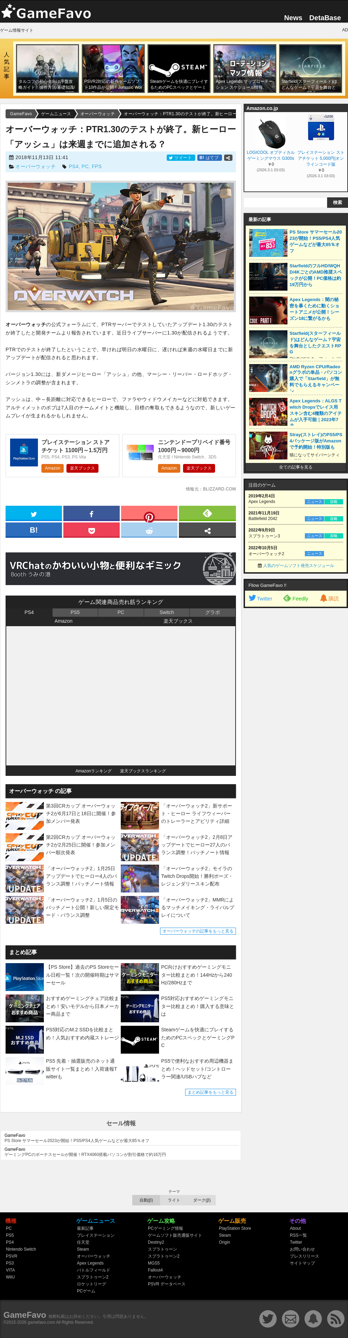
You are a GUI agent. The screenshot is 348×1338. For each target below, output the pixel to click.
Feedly (295, 598)
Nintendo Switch (21, 1249)
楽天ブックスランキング (143, 771)
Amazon (52, 468)
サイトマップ (302, 1263)
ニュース (314, 501)
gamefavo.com (41, 1322)
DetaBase (325, 18)
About (295, 1228)
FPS (97, 166)
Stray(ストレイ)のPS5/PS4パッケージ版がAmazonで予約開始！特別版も (316, 441)
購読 (329, 598)
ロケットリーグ (91, 1284)
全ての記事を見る (296, 467)
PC (85, 166)
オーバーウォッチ (35, 166)
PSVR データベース (166, 1284)
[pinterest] (149, 514)
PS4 (74, 166)
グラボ (212, 612)
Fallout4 (155, 1270)
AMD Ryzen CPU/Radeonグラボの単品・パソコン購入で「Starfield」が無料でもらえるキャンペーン (316, 379)
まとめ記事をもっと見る (211, 1092)
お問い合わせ (302, 1249)
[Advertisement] (296, 717)
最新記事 (85, 1228)
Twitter (260, 598)
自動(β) (146, 1200)
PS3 (10, 1263)
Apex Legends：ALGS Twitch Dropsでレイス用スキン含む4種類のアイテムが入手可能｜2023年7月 (316, 413)
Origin (224, 1242)
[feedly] (207, 513)
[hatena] (34, 529)
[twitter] (34, 513)
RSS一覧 (298, 1235)
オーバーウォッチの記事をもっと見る (198, 931)
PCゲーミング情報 (165, 1228)
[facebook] (91, 513)
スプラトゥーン (162, 1249)
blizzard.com (219, 489)
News (293, 18)
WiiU (10, 1277)
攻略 (334, 501)
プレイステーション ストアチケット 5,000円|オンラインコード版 (320, 158)
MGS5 (154, 1263)
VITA (10, 1270)
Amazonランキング (94, 771)
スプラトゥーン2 (93, 1277)
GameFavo (24, 1315)
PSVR (11, 1256)
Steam (83, 1249)
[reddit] (149, 529)
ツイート (181, 157)
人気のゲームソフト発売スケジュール (298, 565)
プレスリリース (304, 1256)
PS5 (75, 612)
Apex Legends (90, 1263)
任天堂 (83, 1242)
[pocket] (91, 529)
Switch (166, 612)
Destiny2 (156, 1242)
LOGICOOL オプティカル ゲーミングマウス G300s (271, 155)
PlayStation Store (235, 1228)
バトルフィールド (93, 1270)
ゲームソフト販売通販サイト (175, 1235)
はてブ (209, 157)
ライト (174, 1200)
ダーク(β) (202, 1200)
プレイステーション (95, 1235)
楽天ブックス (82, 468)
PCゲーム (86, 1291)
